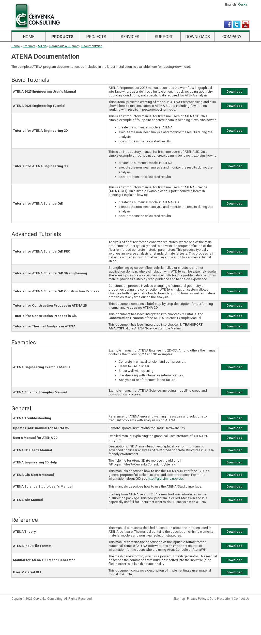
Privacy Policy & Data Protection (209, 598)
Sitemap (179, 598)
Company (231, 36)
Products (62, 36)
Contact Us (242, 598)
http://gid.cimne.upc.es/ (165, 478)
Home (28, 36)
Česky (242, 4)
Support (164, 36)
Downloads (197, 36)
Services (130, 36)
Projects (96, 36)
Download (234, 91)
